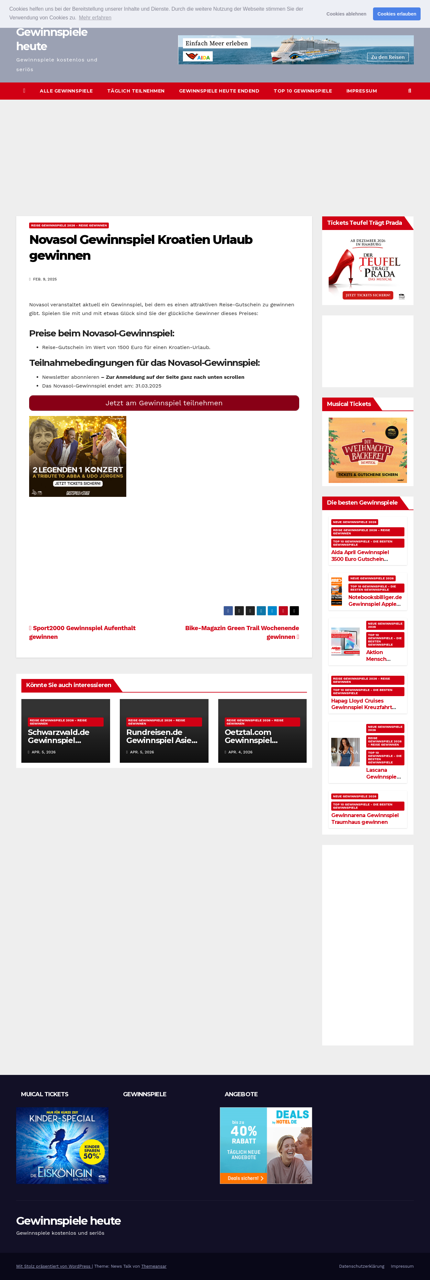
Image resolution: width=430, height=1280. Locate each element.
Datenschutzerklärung (361, 1266)
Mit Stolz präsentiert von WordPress (54, 1266)
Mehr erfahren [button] (95, 17)
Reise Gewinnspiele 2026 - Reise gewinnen (69, 225)
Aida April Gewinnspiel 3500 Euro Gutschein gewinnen (360, 559)
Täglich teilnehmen (136, 91)
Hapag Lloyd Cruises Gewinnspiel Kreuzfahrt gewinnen (361, 707)
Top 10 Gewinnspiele (303, 91)
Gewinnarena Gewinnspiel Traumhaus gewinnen (365, 818)
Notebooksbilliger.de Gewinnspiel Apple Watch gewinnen (375, 604)
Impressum (361, 91)
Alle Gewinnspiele (66, 91)
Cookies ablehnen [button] (346, 13)
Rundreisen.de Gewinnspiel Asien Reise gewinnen (161, 740)
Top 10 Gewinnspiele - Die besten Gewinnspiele (362, 543)
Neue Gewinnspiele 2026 (355, 522)
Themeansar (153, 1266)
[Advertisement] (215, 148)
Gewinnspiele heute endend (219, 91)
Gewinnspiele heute (68, 1221)
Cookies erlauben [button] (397, 13)
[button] (409, 91)
